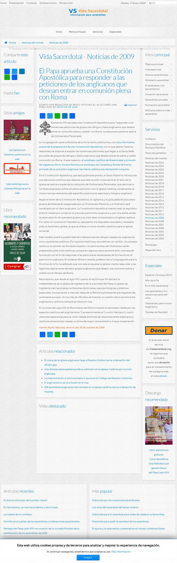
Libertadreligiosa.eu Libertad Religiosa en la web (17, 188)
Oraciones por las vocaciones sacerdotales (116, 500)
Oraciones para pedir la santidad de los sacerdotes (120, 521)
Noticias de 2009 (58, 42)
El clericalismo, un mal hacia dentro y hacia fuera (31, 507)
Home (12, 42)
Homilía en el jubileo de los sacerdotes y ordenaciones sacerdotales (42, 521)
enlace (163, 375)
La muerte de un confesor (18, 514)
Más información (120, 551)
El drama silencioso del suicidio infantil (25, 500)
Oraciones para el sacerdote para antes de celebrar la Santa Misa (128, 514)
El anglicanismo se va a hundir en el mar (66, 382)
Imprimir (130, 105)
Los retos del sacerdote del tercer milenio (115, 507)
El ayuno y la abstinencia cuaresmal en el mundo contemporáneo (128, 528)
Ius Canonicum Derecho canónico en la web (17, 154)
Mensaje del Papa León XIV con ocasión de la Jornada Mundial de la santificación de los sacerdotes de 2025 (41, 531)
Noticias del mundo (33, 42)
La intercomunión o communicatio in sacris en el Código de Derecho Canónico (88, 378)
